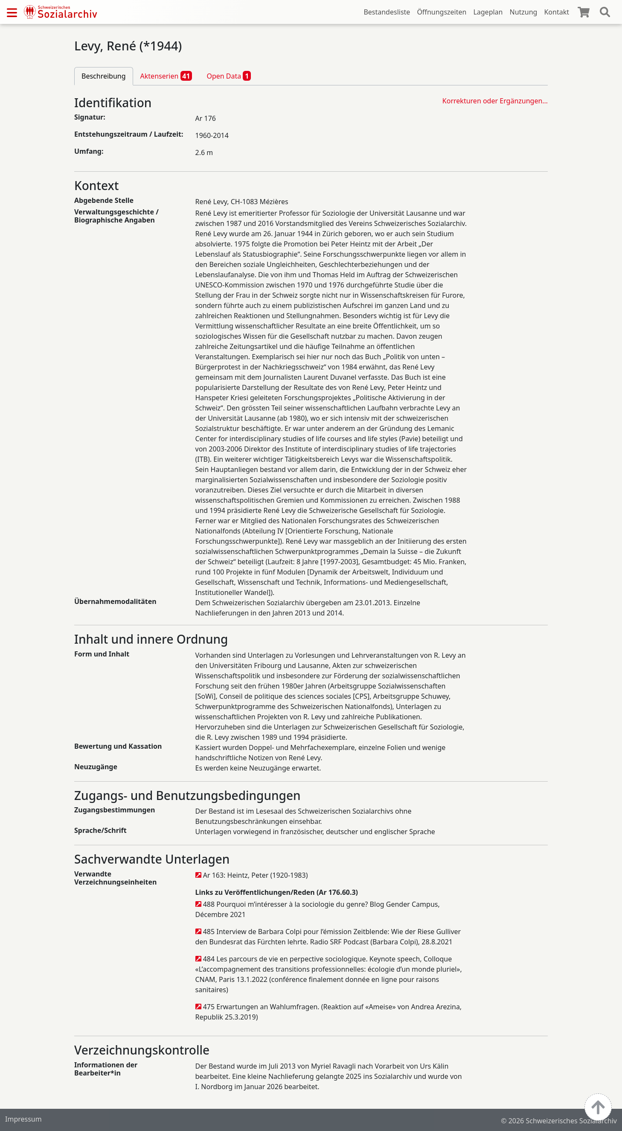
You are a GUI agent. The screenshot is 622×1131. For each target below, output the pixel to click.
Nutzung (523, 12)
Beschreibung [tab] (103, 76)
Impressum (23, 1119)
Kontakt (556, 12)
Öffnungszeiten (441, 12)
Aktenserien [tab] (166, 75)
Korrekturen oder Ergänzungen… (495, 100)
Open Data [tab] (228, 75)
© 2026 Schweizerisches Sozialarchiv (559, 1120)
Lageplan (488, 12)
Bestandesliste (386, 12)
